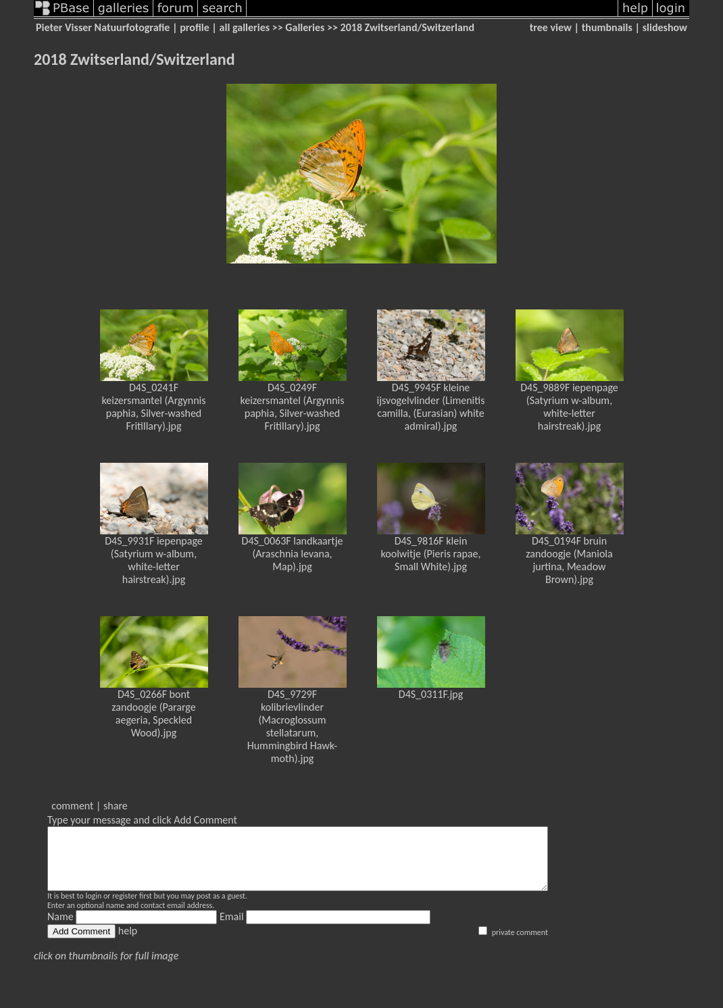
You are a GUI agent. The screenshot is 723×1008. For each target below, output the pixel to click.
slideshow (665, 27)
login (93, 908)
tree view (551, 27)
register (124, 908)
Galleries (304, 27)
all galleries (245, 27)
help (127, 942)
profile (194, 27)
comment (72, 805)
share (115, 805)
